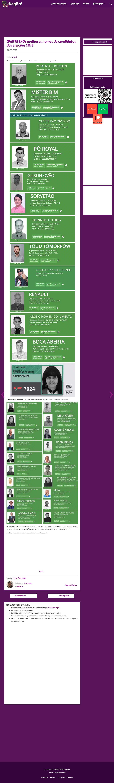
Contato (70, 778)
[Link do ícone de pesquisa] (110, 4)
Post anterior (19, 596)
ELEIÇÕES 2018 (19, 578)
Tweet (41, 571)
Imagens (20, 586)
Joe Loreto (28, 584)
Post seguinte (65, 596)
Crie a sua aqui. (53, 608)
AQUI (14, 57)
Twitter (52, 778)
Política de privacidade (57, 773)
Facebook (44, 778)
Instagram (61, 778)
